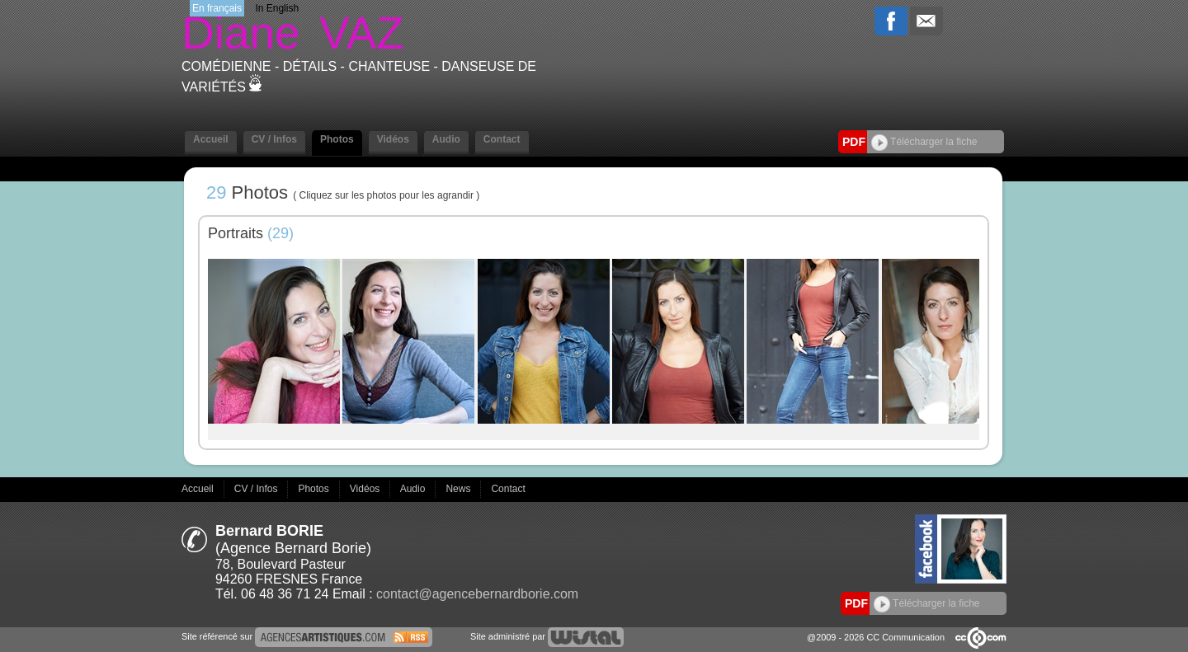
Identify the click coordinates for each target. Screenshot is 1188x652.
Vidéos (393, 139)
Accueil (211, 139)
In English (277, 8)
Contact (502, 139)
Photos (337, 139)
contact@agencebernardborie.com (477, 594)
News (459, 489)
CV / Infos (274, 139)
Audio (446, 139)
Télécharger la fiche (924, 142)
